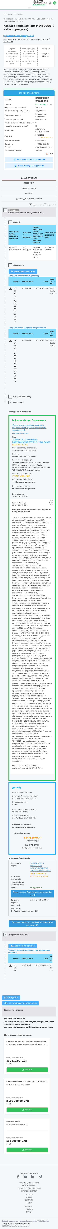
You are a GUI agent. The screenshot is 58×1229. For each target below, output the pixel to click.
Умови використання (22, 1224)
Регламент (29, 1207)
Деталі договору (21, 833)
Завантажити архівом (23, 271)
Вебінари (29, 1209)
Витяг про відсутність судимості (29, 159)
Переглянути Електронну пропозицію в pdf (32, 893)
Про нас (29, 1203)
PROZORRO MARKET (29, 1185)
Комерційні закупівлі (29, 1191)
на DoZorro (8, 42)
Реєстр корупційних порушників (29, 165)
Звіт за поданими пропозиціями (20, 1003)
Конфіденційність (8, 1224)
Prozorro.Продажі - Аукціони (29, 1188)
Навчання (29, 1195)
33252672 (39, 135)
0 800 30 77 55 (37, 1)
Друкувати (11, 997)
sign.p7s (15, 967)
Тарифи (29, 1212)
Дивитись (27, 1069)
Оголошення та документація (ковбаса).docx (15, 360)
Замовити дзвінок (38, 5)
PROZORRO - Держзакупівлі (29, 1183)
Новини (29, 1197)
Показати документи (23, 482)
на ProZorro (43, 39)
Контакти (29, 1200)
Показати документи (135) (24, 911)
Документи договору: (22, 824)
